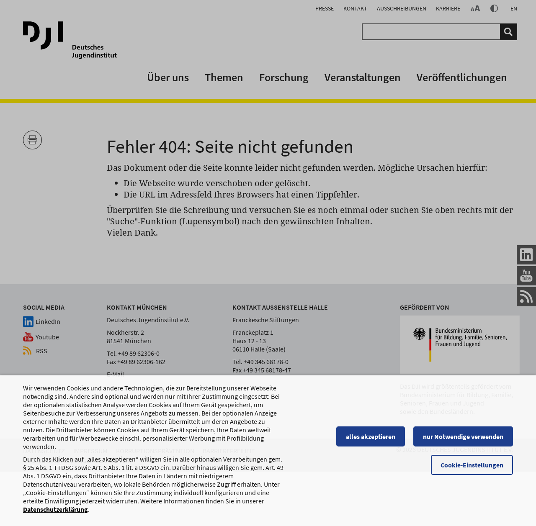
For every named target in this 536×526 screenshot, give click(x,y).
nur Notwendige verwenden (463, 436)
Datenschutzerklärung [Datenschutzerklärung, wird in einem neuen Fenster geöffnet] (55, 509)
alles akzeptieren (370, 436)
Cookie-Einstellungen (472, 465)
